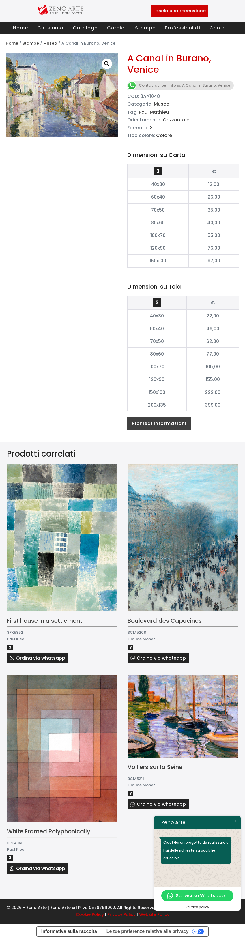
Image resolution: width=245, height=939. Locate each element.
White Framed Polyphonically (48, 831)
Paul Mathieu (154, 112)
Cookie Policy (90, 914)
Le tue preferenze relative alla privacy (147, 931)
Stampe (145, 28)
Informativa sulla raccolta (69, 931)
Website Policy (154, 914)
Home (20, 28)
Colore (164, 135)
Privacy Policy (121, 914)
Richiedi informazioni (159, 423)
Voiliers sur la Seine (155, 767)
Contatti (221, 28)
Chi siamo (50, 28)
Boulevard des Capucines (165, 621)
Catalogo (85, 28)
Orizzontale (176, 120)
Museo (50, 43)
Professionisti (182, 28)
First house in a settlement (44, 621)
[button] (107, 64)
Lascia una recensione (179, 11)
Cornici (116, 28)
